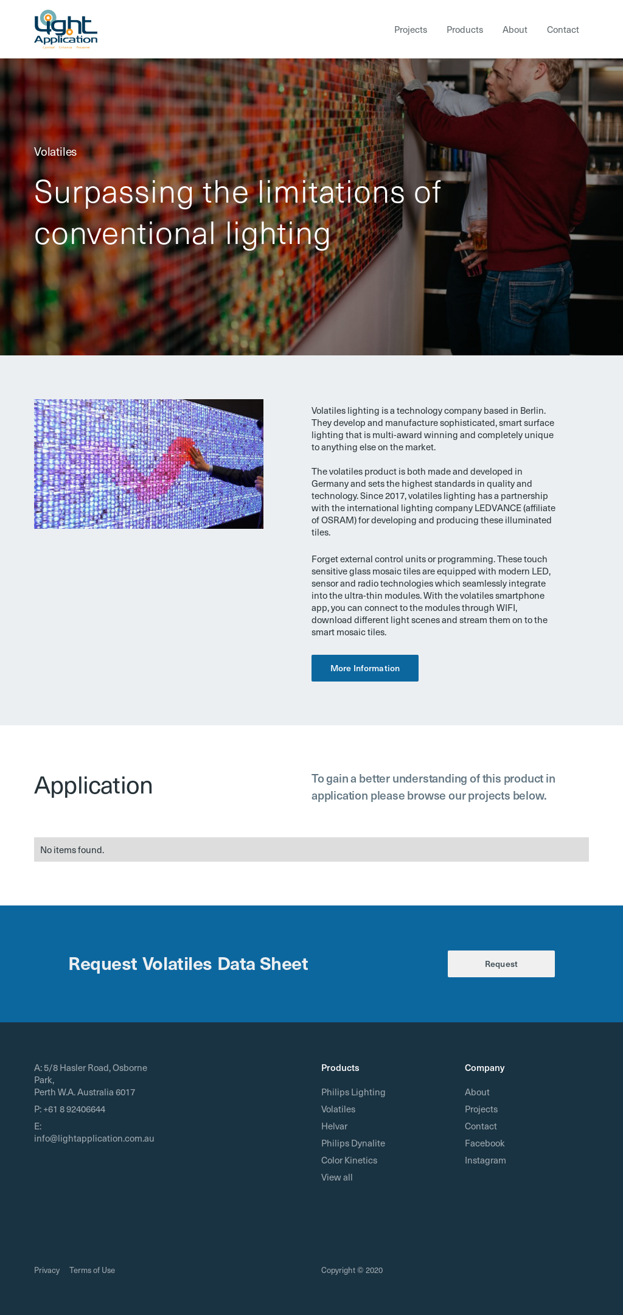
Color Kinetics (349, 1160)
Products (465, 29)
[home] (65, 29)
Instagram (485, 1160)
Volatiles (338, 1108)
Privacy (47, 1269)
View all (337, 1177)
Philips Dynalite (353, 1142)
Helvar (334, 1125)
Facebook (485, 1142)
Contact (563, 29)
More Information (365, 667)
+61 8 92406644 (74, 1108)
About (515, 29)
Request (501, 963)
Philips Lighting (353, 1091)
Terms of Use (92, 1269)
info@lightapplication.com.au (94, 1138)
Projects (410, 29)
